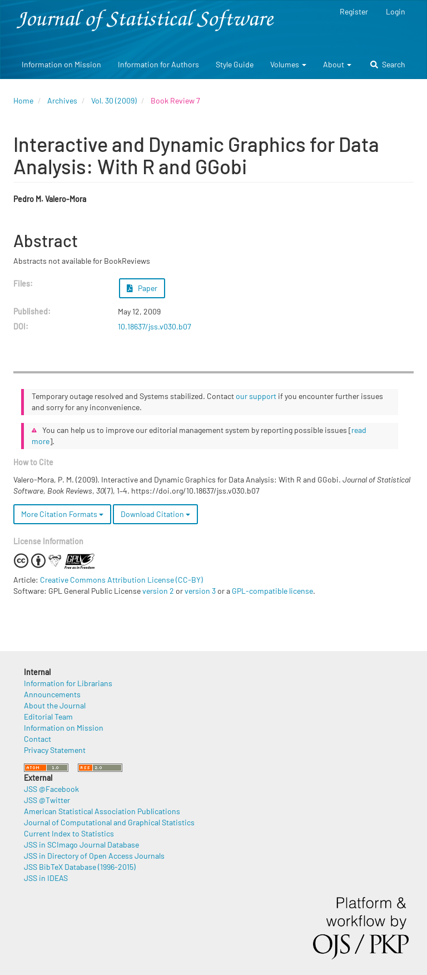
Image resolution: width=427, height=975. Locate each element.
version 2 (158, 590)
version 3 (200, 590)
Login (395, 11)
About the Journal (55, 705)
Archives (62, 100)
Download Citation (155, 514)
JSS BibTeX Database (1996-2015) (80, 866)
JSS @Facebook (51, 789)
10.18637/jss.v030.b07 (154, 326)
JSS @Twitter (47, 800)
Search (387, 64)
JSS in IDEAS (46, 878)
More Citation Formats (62, 514)
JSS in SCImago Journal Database (81, 844)
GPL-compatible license (272, 590)
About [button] (337, 64)
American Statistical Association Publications (102, 811)
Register (354, 11)
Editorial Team (48, 716)
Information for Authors (158, 64)
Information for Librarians (68, 683)
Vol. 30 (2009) (114, 100)
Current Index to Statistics (69, 833)
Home (23, 100)
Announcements (52, 694)
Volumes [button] (288, 64)
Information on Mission (61, 64)
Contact (37, 738)
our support (256, 396)
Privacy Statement (55, 750)
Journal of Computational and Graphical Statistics (109, 822)
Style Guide (235, 64)
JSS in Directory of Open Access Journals (94, 855)
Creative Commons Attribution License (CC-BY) (121, 579)
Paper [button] (142, 288)
